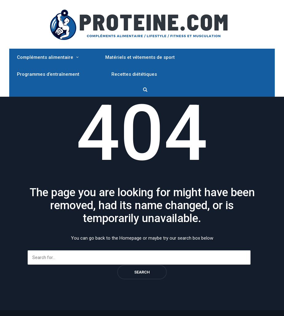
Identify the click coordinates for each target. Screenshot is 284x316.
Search (142, 272)
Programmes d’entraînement (48, 74)
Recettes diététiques (134, 74)
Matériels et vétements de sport (140, 57)
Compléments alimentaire (45, 57)
